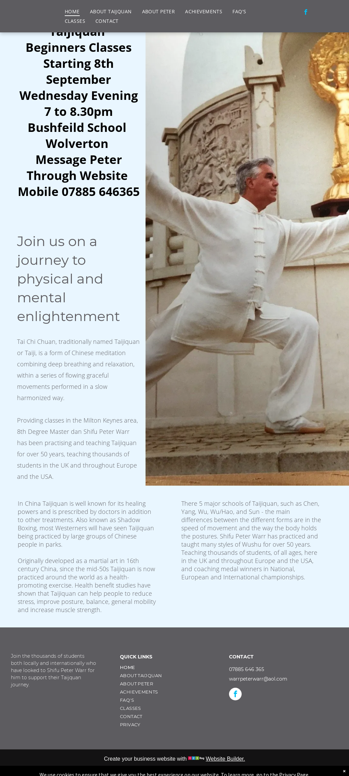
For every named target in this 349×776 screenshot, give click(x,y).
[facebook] (306, 13)
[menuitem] (72, 11)
